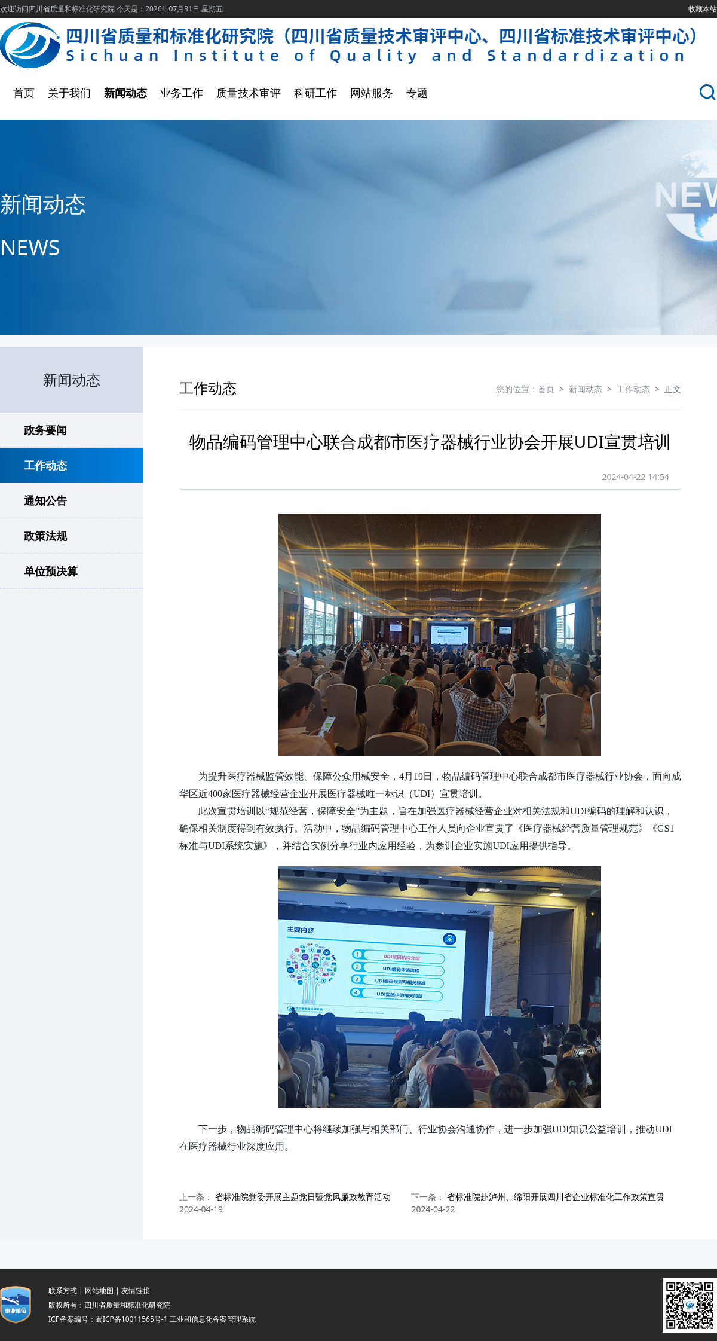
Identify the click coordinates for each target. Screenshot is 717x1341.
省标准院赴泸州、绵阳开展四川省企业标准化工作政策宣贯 (555, 1196)
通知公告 (45, 500)
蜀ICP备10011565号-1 (132, 1319)
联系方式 (62, 1290)
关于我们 (69, 92)
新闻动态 (125, 92)
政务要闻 (45, 430)
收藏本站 (702, 9)
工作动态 (45, 465)
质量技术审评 (248, 92)
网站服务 (371, 92)
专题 (417, 92)
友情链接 (135, 1290)
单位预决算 (51, 571)
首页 (24, 92)
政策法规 (45, 536)
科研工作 (315, 92)
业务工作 (181, 92)
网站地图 (99, 1290)
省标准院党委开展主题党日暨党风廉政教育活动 (303, 1196)
